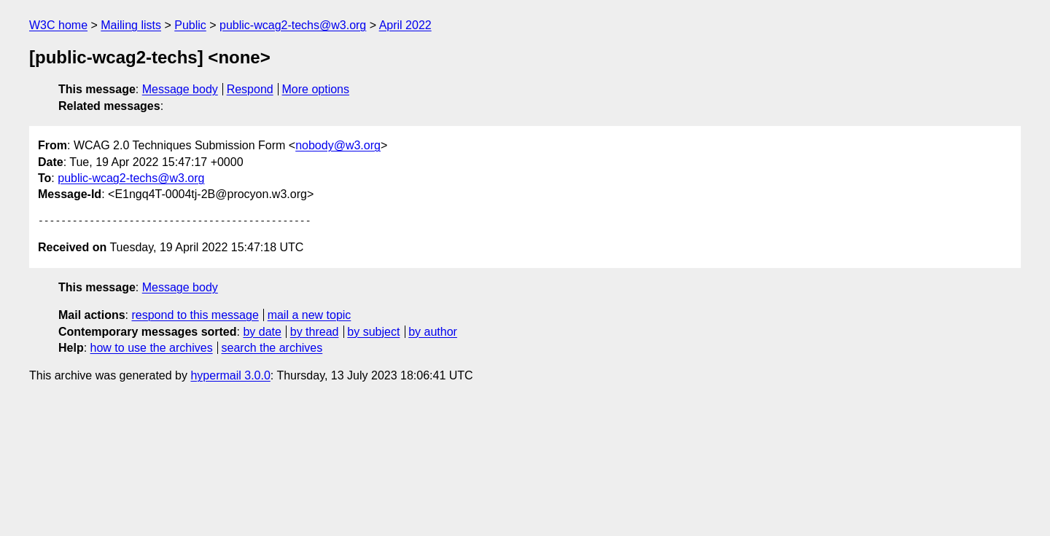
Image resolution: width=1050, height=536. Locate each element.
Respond (250, 89)
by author (432, 332)
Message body (180, 89)
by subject (373, 332)
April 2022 (405, 25)
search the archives (272, 348)
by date (262, 332)
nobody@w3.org (338, 145)
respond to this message (194, 315)
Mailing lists (131, 25)
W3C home (58, 25)
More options (316, 89)
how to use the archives (151, 348)
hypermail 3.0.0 (230, 375)
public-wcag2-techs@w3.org (292, 25)
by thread (314, 332)
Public (190, 25)
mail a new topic (309, 315)
